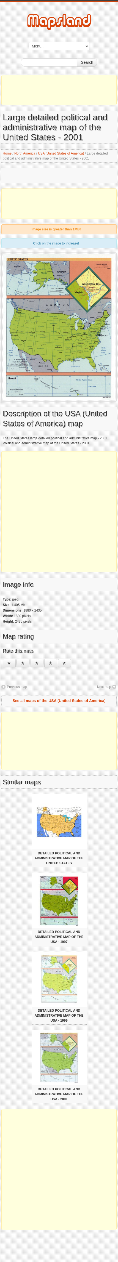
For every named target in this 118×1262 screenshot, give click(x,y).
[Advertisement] (59, 90)
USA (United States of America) (61, 153)
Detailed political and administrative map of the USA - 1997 (58, 937)
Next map (104, 687)
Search (87, 62)
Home (7, 153)
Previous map (17, 687)
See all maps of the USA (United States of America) (58, 700)
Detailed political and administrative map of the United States (58, 858)
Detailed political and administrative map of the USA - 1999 (58, 1015)
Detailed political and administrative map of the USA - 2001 (58, 1094)
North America (24, 153)
